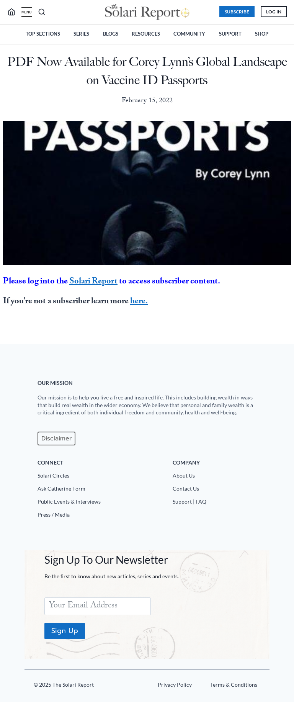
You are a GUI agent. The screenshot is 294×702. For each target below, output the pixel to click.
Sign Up (66, 630)
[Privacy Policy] (172, 686)
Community (189, 33)
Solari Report (93, 281)
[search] (16, 12)
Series (81, 33)
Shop (261, 33)
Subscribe (235, 11)
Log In (271, 11)
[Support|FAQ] (219, 503)
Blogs (110, 33)
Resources (146, 33)
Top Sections (43, 33)
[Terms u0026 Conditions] (230, 686)
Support (230, 33)
